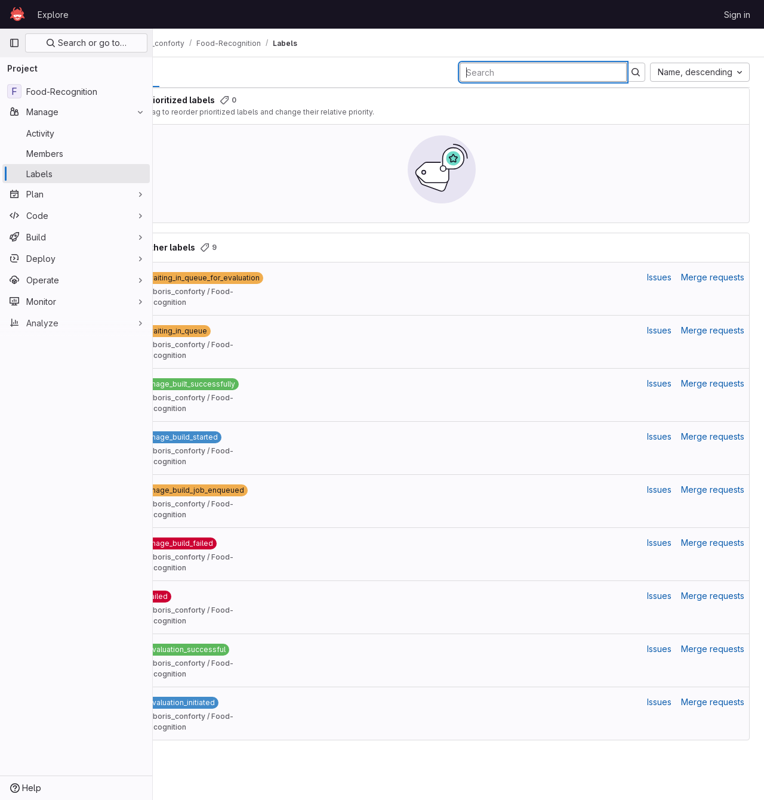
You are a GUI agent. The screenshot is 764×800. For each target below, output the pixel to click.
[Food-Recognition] (76, 91)
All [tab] (180, 72)
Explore (53, 15)
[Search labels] (543, 72)
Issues (659, 277)
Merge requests (712, 277)
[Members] (76, 153)
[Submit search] (635, 72)
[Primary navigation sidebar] (14, 42)
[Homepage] (17, 14)
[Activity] (76, 133)
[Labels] (76, 173)
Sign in (737, 15)
